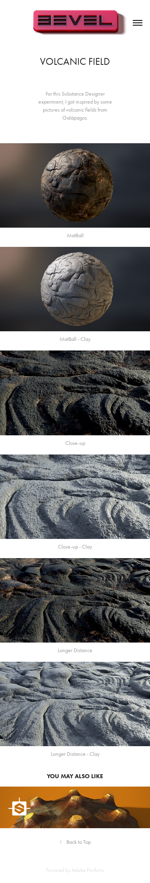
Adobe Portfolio (88, 870)
